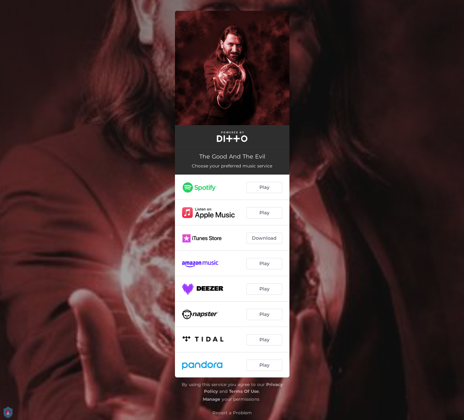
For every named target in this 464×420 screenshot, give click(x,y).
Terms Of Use (244, 391)
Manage (211, 399)
